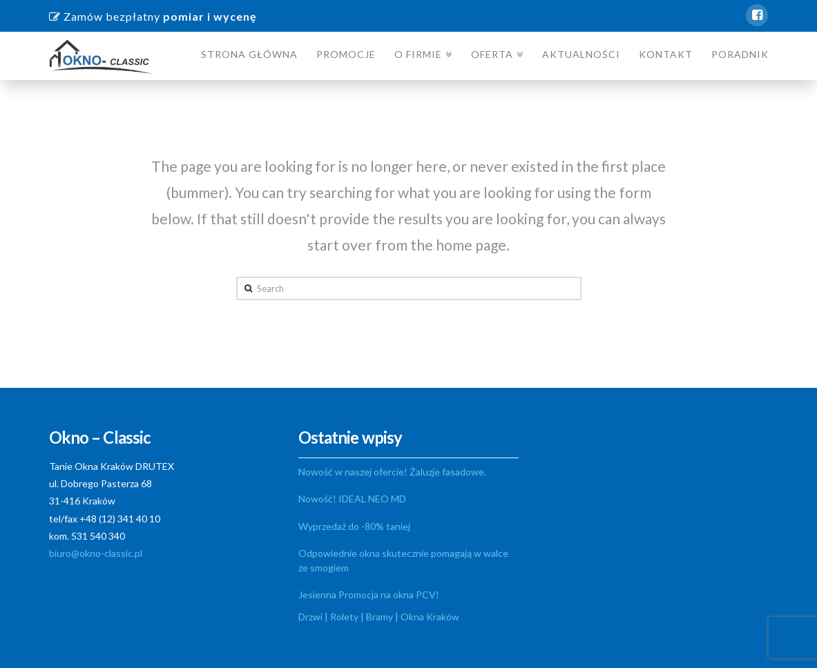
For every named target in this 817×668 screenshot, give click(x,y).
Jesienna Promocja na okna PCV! (368, 594)
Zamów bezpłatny (153, 16)
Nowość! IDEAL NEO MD (352, 498)
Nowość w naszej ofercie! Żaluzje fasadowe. (392, 472)
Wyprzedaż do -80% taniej (354, 526)
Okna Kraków (430, 616)
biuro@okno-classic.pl (95, 553)
